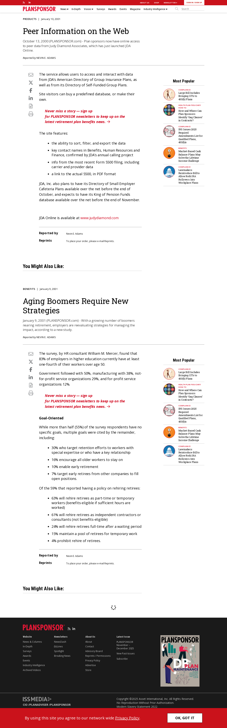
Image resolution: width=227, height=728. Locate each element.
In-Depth (76, 9)
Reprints (109, 241)
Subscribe (122, 658)
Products (30, 19)
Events (123, 9)
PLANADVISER (38, 705)
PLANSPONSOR (60, 705)
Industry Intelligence (155, 9)
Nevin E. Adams (46, 58)
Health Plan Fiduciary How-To (189, 106)
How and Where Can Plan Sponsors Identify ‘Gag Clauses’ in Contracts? (190, 115)
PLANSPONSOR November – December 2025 (125, 645)
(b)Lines (58, 646)
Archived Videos (32, 670)
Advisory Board (94, 651)
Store (88, 670)
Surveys (101, 9)
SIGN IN (189, 2)
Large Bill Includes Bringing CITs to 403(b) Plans (189, 96)
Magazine (135, 9)
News (65, 9)
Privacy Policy (92, 660)
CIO (25, 705)
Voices (88, 9)
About (88, 641)
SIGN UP (198, 2)
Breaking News (62, 655)
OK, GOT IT (184, 717)
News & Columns (32, 641)
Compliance (184, 89)
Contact (89, 646)
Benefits (182, 148)
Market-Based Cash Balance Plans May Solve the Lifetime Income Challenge (189, 156)
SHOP (156, 3)
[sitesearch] (193, 9)
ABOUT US (144, 3)
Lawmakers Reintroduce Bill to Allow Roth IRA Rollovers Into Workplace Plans (189, 176)
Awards (112, 9)
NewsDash (60, 641)
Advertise (90, 665)
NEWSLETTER (170, 3)
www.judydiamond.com (99, 217)
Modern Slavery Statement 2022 (137, 706)
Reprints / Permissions (98, 655)
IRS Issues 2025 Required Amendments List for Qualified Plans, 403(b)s (190, 136)
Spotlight (59, 651)
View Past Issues (126, 653)
